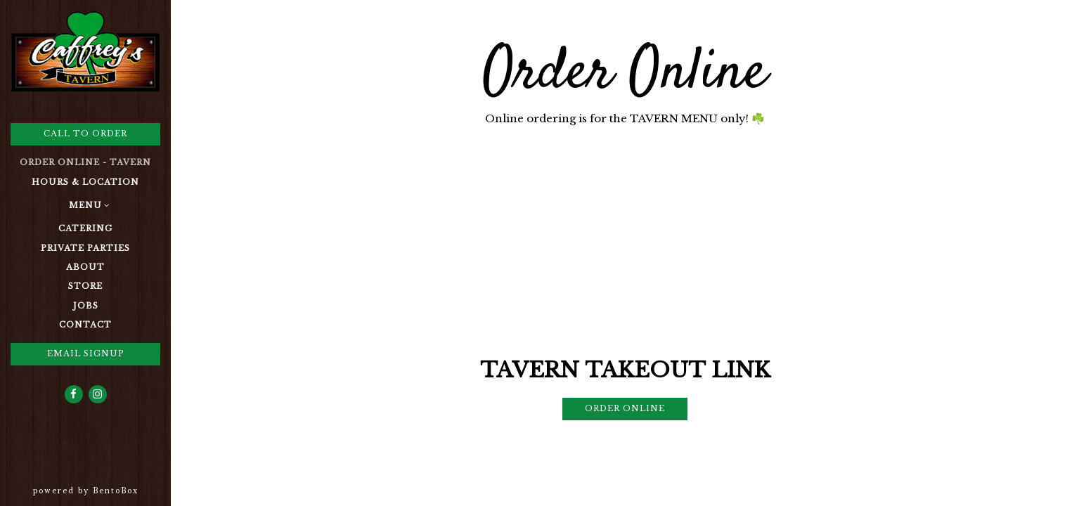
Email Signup (85, 353)
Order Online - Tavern (85, 162)
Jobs (85, 306)
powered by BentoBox (102, 490)
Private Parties (85, 248)
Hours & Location (85, 182)
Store (85, 286)
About (85, 267)
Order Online (625, 408)
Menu (85, 205)
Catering (85, 228)
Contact (85, 325)
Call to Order (85, 133)
